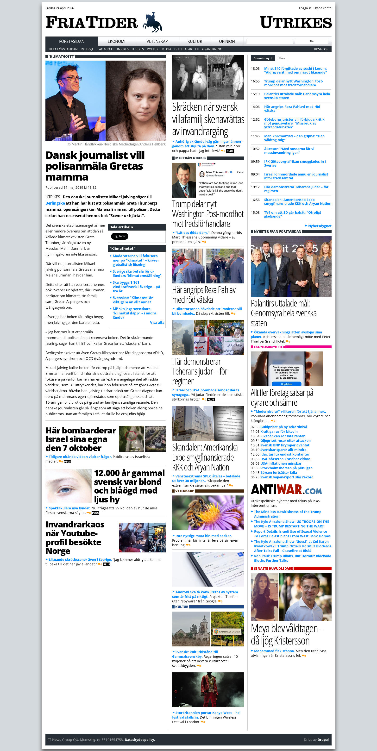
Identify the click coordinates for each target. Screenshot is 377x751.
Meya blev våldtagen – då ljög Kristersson (287, 634)
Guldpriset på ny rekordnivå (283, 427)
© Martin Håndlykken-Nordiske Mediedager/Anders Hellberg (117, 144)
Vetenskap (157, 41)
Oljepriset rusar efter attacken (285, 440)
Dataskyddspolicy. (140, 739)
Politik (152, 49)
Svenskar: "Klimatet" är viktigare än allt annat (133, 299)
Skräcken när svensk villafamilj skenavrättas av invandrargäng (208, 118)
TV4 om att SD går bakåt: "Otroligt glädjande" (292, 214)
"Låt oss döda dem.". (193, 232)
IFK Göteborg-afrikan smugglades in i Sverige (295, 163)
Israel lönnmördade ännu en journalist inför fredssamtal (296, 176)
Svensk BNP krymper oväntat (284, 445)
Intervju (87, 49)
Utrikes (138, 49)
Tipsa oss (321, 49)
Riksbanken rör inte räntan (282, 436)
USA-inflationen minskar (281, 463)
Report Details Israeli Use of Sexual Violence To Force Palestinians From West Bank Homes (292, 533)
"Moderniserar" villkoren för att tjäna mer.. (290, 411)
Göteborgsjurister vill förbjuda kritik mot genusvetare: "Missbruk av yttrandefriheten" (294, 123)
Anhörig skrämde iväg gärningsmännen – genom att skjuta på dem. (208, 143)
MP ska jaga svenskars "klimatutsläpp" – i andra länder (134, 313)
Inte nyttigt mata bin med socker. (204, 535)
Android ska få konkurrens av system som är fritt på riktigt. (205, 594)
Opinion (227, 41)
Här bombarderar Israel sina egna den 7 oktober (80, 439)
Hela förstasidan (63, 49)
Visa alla (157, 322)
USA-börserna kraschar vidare (285, 459)
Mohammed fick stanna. (274, 651)
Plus (281, 58)
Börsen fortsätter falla (278, 472)
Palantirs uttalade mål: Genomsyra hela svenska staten (297, 96)
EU (197, 49)
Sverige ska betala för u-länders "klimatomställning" (137, 273)
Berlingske (55, 203)
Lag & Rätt (105, 49)
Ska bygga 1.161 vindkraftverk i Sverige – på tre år (136, 286)
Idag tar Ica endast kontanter (284, 454)
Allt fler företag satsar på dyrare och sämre (282, 397)
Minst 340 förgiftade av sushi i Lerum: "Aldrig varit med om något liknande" (295, 70)
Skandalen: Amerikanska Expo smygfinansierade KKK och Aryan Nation (297, 201)
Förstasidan (71, 41)
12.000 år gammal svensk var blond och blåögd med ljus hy (129, 486)
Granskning (212, 49)
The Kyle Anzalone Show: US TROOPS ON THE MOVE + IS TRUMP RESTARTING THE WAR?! (291, 523)
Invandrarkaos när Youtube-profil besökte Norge (74, 537)
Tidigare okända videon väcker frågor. (80, 456)
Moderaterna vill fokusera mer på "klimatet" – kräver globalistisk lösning (136, 260)
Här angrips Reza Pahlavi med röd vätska (292, 108)
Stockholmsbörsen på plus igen (286, 468)
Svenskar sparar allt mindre (283, 449)
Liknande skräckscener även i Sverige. (80, 559)
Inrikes (123, 49)
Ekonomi (116, 41)
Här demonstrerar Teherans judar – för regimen (296, 189)
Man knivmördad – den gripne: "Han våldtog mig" (294, 138)
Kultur (195, 41)
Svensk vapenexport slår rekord (287, 477)
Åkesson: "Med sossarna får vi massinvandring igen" (289, 150)
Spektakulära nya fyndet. (70, 508)
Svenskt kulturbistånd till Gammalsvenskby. (195, 654)
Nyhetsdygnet (320, 226)
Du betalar (183, 49)
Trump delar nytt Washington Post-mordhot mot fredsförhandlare (293, 83)
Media (166, 49)
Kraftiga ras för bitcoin (279, 431)
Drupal (323, 739)
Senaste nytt (264, 57)
